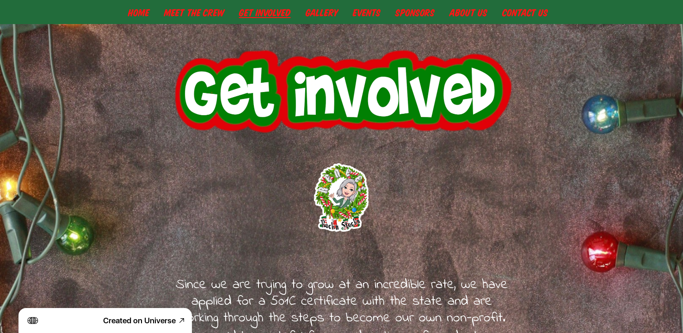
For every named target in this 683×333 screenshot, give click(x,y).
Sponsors (415, 12)
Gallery (322, 12)
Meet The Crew (194, 12)
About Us (468, 12)
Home (138, 12)
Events (367, 12)
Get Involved (265, 12)
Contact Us (525, 12)
